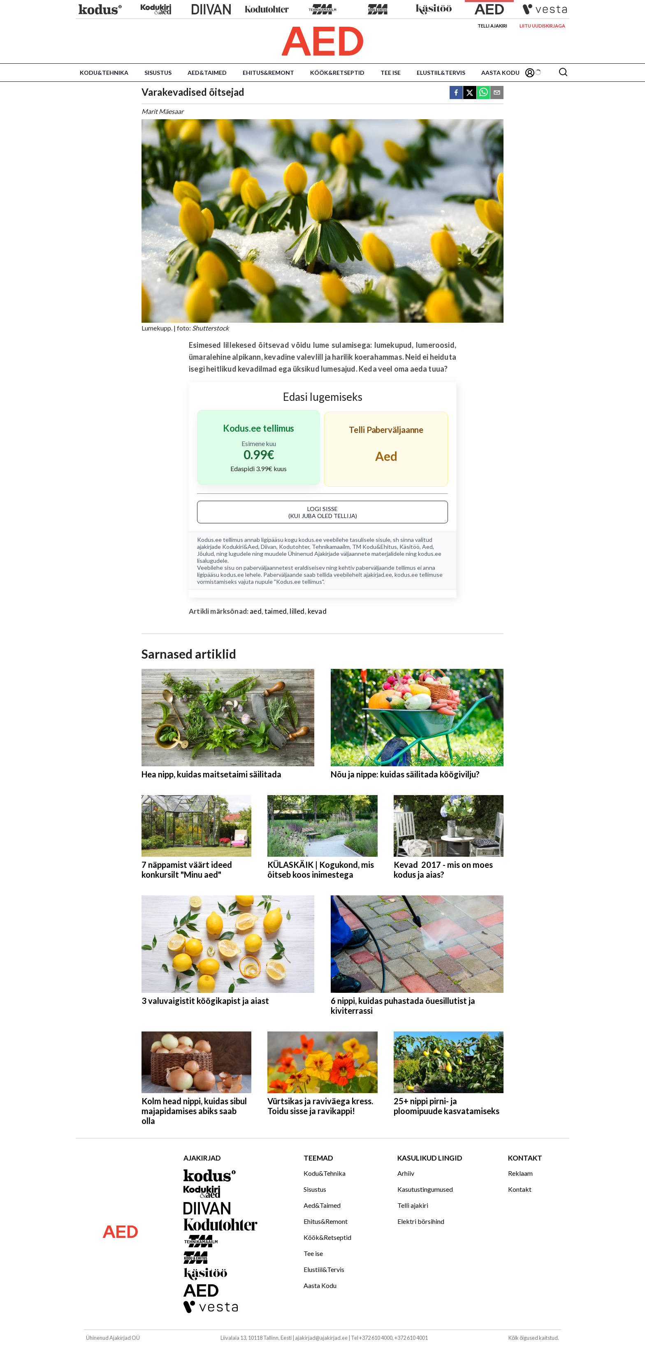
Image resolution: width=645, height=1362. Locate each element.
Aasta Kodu (500, 72)
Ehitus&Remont (268, 72)
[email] (496, 93)
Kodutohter (294, 546)
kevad (317, 611)
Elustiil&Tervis (441, 72)
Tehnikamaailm (331, 546)
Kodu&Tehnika (104, 72)
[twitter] (469, 93)
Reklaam (520, 1173)
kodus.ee (310, 539)
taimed (275, 611)
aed (256, 611)
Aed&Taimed (207, 72)
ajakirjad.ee (378, 574)
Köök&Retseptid (337, 72)
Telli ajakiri (492, 25)
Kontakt (519, 1189)
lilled (297, 611)
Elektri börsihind (420, 1221)
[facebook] (456, 93)
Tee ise (391, 72)
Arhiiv (405, 1173)
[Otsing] (563, 72)
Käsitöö (409, 546)
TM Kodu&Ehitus (374, 546)
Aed (427, 546)
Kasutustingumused (425, 1189)
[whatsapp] (483, 93)
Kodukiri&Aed (240, 546)
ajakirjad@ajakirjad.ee (321, 1337)
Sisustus (158, 72)
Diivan (268, 546)
